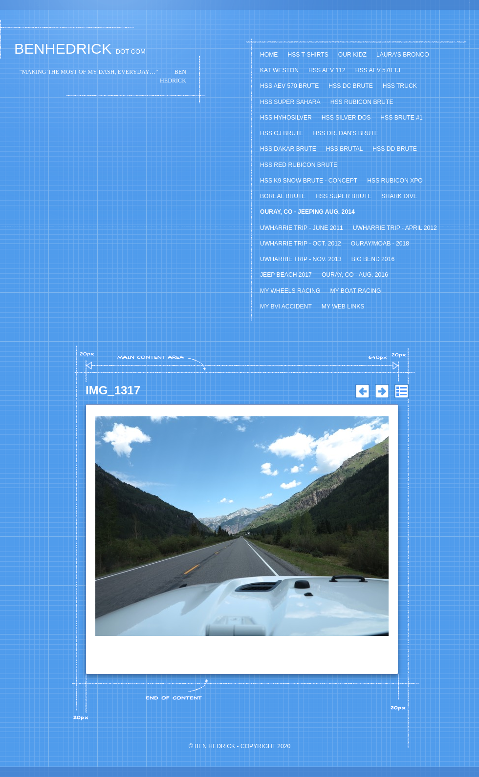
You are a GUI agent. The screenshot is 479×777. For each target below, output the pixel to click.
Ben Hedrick (215, 746)
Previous (362, 391)
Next (381, 391)
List (401, 391)
